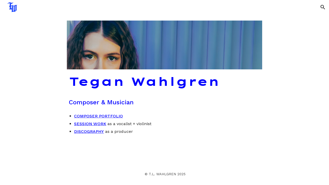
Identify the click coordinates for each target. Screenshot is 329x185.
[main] (164, 81)
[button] (323, 7)
